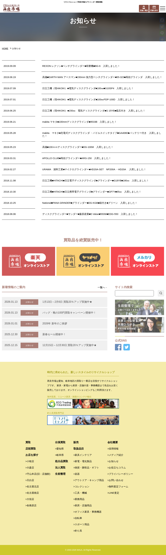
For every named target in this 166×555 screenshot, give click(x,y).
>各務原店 (31, 505)
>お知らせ (113, 461)
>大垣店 (29, 499)
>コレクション (81, 486)
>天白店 (29, 480)
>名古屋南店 (32, 493)
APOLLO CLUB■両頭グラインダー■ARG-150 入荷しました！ (76, 158)
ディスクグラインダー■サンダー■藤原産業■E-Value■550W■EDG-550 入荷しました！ (90, 214)
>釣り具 (77, 530)
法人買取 (60, 467)
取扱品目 (78, 448)
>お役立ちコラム (116, 467)
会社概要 (112, 442)
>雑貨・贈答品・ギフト (86, 467)
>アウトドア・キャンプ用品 (88, 480)
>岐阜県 (59, 455)
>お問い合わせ (115, 480)
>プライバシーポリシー (120, 474)
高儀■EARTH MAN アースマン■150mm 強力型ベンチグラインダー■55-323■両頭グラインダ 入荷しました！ (102, 77)
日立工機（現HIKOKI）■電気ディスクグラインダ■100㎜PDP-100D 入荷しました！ (88, 99)
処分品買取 (61, 461)
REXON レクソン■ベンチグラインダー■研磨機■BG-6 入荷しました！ (81, 66)
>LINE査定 (113, 493)
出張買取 (60, 442)
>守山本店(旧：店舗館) (37, 474)
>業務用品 (79, 499)
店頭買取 (30, 448)
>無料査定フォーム (117, 486)
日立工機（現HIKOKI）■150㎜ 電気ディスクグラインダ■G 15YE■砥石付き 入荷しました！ (93, 110)
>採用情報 (113, 448)
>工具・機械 (80, 493)
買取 (28, 442)
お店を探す (31, 455)
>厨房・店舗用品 (82, 505)
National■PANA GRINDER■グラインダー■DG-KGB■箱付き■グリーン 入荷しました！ (89, 202)
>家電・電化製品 (82, 461)
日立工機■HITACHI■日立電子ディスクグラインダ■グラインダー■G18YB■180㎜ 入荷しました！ (95, 180)
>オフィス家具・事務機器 (87, 512)
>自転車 (77, 518)
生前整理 (60, 473)
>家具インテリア (82, 455)
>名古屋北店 (32, 486)
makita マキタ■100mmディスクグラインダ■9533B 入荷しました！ (79, 121)
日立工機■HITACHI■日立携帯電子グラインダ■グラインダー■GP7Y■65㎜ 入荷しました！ (91, 191)
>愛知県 (59, 448)
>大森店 (29, 467)
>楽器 (76, 474)
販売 (76, 442)
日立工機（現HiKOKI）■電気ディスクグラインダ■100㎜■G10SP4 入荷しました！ (88, 88)
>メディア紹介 (115, 455)
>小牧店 (29, 461)
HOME (5, 48)
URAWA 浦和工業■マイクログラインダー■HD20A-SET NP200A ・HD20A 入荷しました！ (94, 169)
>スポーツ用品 (81, 524)
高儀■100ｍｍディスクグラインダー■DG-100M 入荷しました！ (77, 147)
